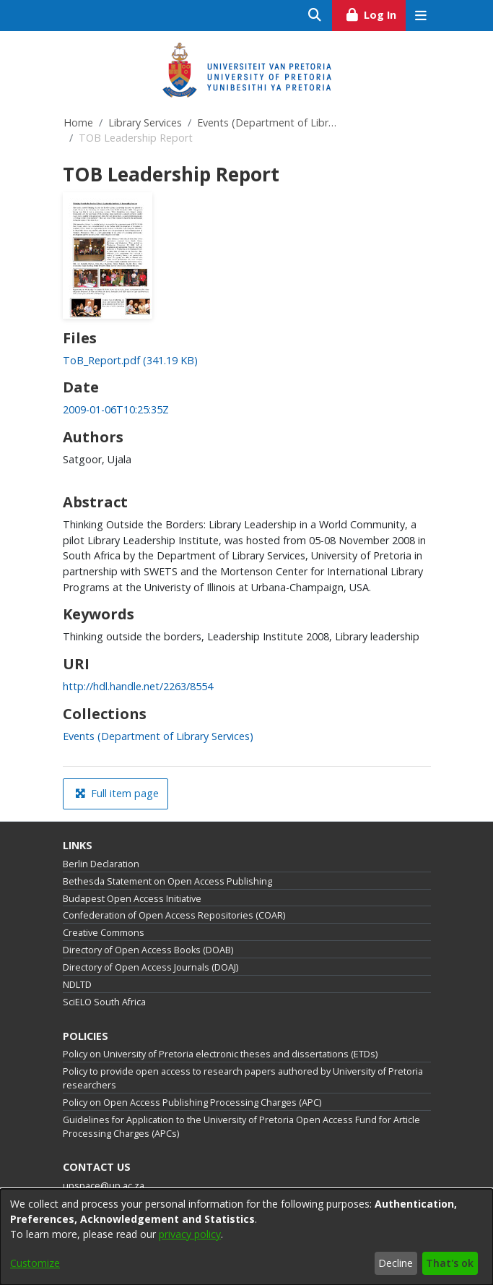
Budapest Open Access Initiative (132, 899)
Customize (35, 1263)
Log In (375, 13)
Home (78, 122)
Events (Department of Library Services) (269, 122)
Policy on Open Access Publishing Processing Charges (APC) (192, 1102)
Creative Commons (103, 933)
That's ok (450, 1263)
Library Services (145, 122)
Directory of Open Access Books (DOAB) (148, 950)
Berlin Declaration (101, 864)
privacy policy (190, 1234)
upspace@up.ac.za (103, 1185)
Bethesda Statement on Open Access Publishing (167, 881)
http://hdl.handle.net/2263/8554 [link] (138, 686)
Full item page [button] (117, 793)
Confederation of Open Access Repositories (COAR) (174, 915)
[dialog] (246, 1237)
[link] (130, 360)
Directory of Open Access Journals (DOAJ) (150, 967)
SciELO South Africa (104, 1002)
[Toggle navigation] (421, 15)
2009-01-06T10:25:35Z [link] (116, 409)
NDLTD (77, 985)
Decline (395, 1263)
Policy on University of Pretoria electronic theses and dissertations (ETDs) (220, 1054)
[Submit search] (315, 15)
